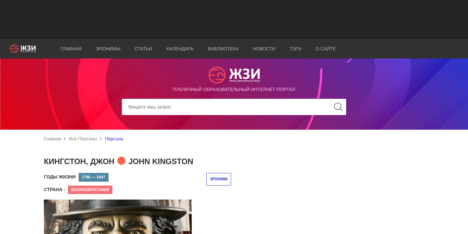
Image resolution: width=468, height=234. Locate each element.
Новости (264, 48)
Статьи (143, 48)
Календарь (180, 48)
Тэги (295, 48)
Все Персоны (83, 138)
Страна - (54, 189)
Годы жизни (60, 176)
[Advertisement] (234, 19)
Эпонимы (108, 48)
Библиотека (223, 48)
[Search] (234, 107)
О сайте (326, 48)
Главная (71, 48)
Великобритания (90, 190)
